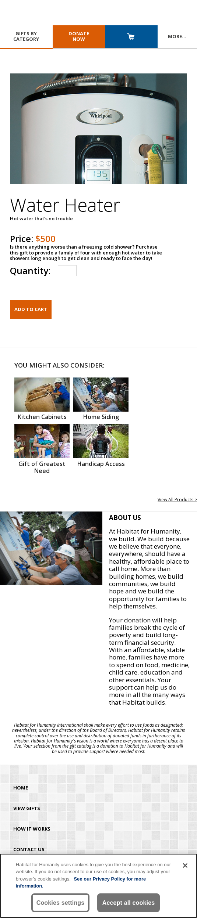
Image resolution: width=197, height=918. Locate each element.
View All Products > (177, 499)
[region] (98, 886)
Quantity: (30, 270)
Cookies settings (60, 903)
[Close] (185, 865)
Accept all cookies (128, 903)
